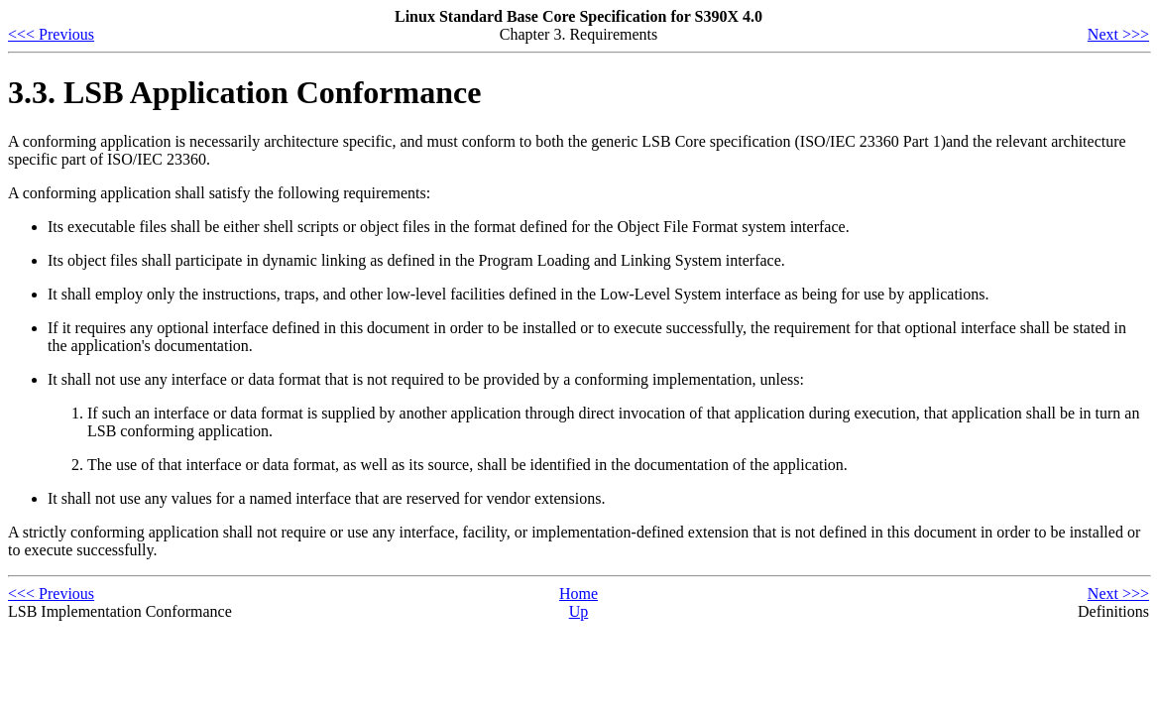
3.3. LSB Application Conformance (244, 92)
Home (578, 593)
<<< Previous (51, 34)
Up (579, 611)
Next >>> (1118, 34)
